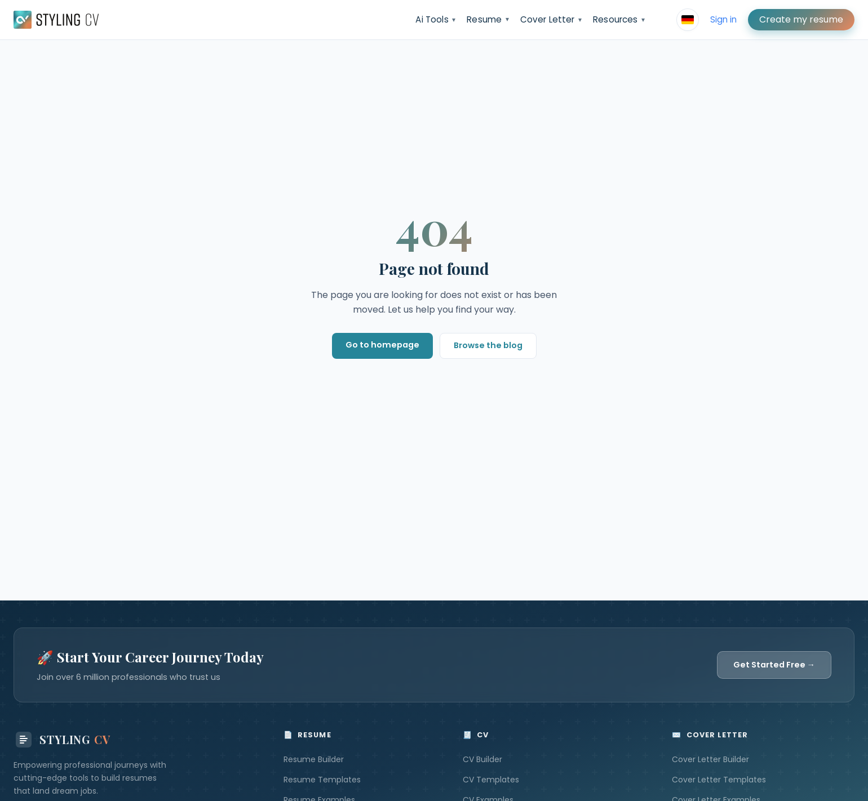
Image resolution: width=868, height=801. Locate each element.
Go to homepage (382, 344)
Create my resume (801, 19)
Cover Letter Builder (710, 759)
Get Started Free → (774, 664)
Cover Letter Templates (719, 779)
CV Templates (491, 779)
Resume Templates (322, 779)
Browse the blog (488, 345)
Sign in (723, 19)
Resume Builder (314, 759)
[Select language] (687, 19)
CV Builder (482, 759)
